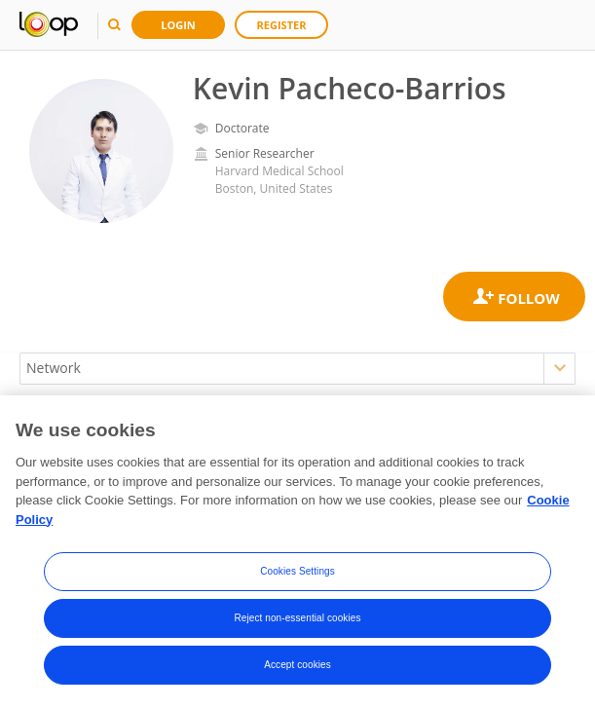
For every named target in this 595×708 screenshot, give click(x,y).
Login (178, 25)
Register (282, 25)
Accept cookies (297, 665)
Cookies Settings (297, 572)
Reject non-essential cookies (297, 619)
